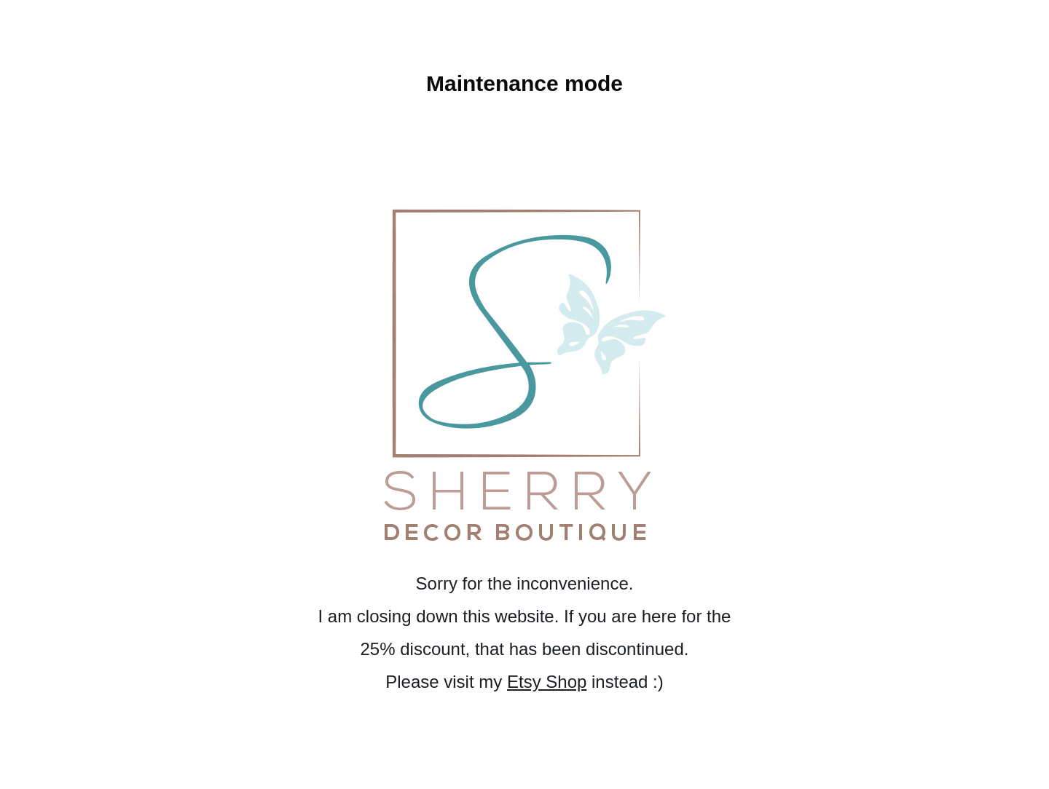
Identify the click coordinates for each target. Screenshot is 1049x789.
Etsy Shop (546, 681)
